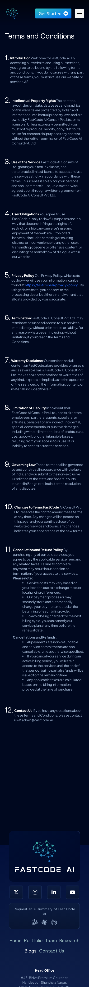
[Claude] (44, 922)
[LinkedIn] (54, 892)
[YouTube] (72, 892)
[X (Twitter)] (16, 892)
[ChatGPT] (35, 922)
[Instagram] (35, 892)
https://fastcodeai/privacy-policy (51, 285)
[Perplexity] (54, 922)
